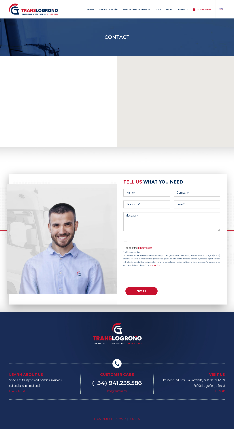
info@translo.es (117, 391)
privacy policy (145, 247)
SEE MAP (219, 391)
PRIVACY (120, 419)
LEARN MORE (17, 391)
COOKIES (134, 419)
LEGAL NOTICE (103, 419)
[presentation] (146, 277)
